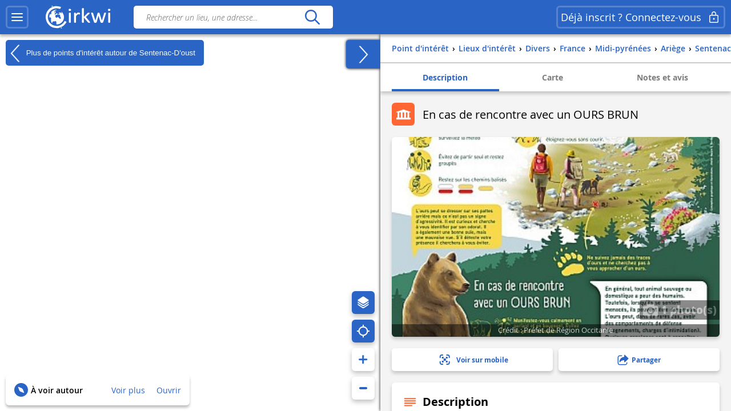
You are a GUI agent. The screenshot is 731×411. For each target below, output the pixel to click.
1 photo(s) (679, 309)
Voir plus (128, 390)
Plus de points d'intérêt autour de (100, 53)
